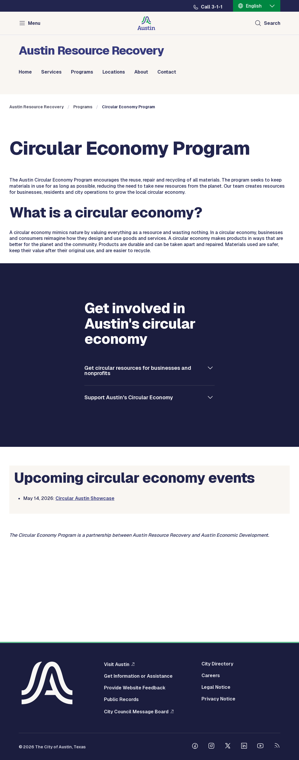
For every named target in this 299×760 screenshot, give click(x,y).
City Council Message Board (136, 711)
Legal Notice (215, 687)
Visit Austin (116, 664)
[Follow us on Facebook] (195, 746)
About (141, 72)
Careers (210, 675)
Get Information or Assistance (138, 676)
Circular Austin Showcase (84, 592)
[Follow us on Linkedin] (244, 746)
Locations (113, 72)
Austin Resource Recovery (36, 200)
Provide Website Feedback (135, 688)
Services (51, 72)
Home (25, 72)
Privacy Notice (218, 699)
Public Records (121, 699)
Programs (82, 72)
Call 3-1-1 (211, 7)
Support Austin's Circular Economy (128, 490)
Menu (34, 23)
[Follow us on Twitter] (227, 746)
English (254, 6)
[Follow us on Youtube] (260, 746)
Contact (166, 72)
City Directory (217, 664)
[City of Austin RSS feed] (276, 746)
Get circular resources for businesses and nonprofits (137, 463)
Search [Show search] (272, 23)
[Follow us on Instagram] (211, 746)
